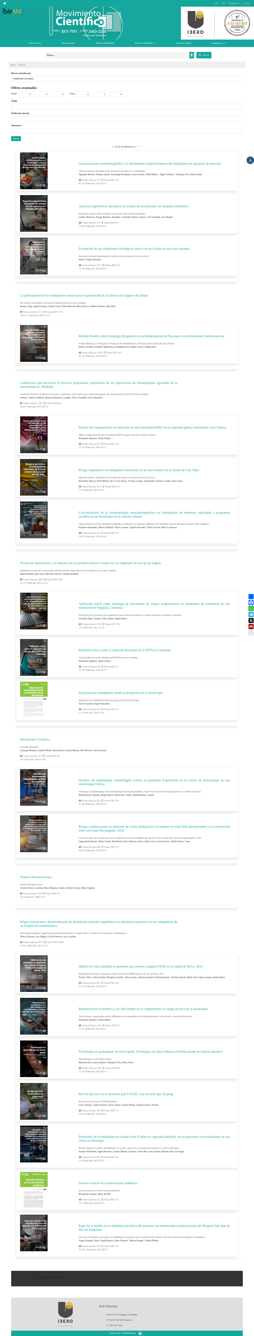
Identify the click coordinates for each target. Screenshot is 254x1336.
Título (14, 101)
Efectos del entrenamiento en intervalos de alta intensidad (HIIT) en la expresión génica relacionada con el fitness (152, 427)
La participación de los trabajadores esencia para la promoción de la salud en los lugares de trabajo (84, 295)
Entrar (246, 3)
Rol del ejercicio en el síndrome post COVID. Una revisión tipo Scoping (126, 1094)
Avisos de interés (183, 43)
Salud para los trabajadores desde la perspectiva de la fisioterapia (121, 693)
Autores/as (16, 125)
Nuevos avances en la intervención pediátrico (108, 1183)
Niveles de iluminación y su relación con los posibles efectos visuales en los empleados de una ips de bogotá (90, 563)
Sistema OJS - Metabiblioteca (122, 1333)
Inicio (13, 65)
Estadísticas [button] (217, 43)
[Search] (117, 55)
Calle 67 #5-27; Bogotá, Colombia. (122, 1314)
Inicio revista (35, 43)
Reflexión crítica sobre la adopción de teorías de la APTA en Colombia (125, 650)
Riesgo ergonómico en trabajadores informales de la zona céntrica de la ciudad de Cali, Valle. (139, 470)
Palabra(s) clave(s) (20, 113)
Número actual (68, 43)
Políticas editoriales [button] (144, 43)
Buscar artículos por (21, 73)
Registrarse (234, 3)
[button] (250, 160)
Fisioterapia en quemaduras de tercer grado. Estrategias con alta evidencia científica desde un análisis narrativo (151, 1051)
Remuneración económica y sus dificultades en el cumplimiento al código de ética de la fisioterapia (143, 1009)
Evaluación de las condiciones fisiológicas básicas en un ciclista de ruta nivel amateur (134, 248)
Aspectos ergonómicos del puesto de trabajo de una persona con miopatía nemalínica (134, 206)
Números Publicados (105, 43)
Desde (14, 93)
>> (140, 146)
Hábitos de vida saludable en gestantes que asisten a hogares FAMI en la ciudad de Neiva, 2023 (140, 966)
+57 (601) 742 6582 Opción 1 (119, 1320)
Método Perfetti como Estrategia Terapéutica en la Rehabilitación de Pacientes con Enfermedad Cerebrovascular (152, 336)
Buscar (16, 138)
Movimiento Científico (35, 739)
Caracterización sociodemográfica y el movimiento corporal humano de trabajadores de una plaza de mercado (150, 163)
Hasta (72, 93)
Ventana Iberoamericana (35, 877)
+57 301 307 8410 (114, 1325)
